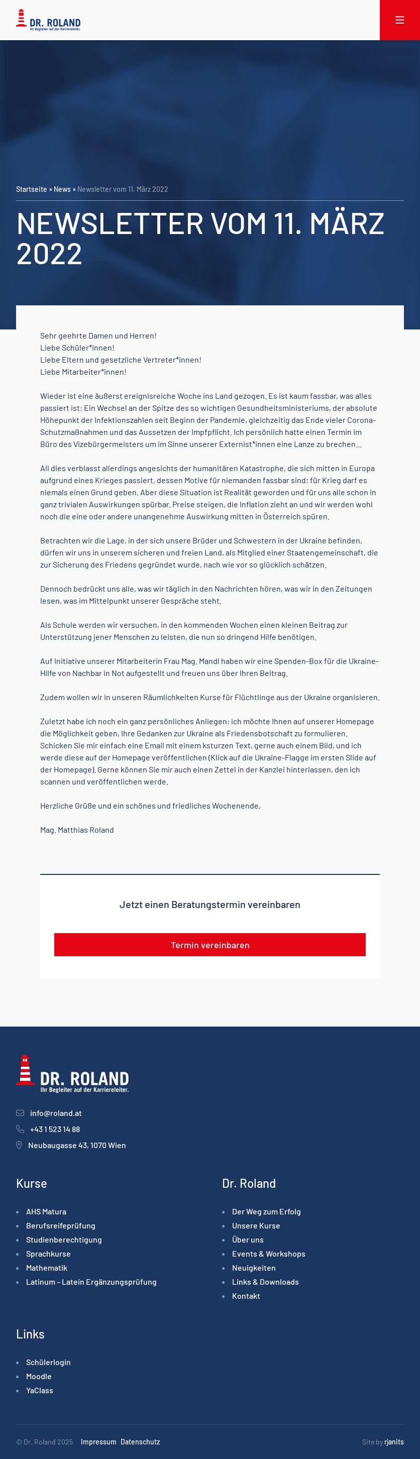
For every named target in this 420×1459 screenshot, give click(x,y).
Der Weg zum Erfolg (266, 1211)
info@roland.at (56, 1112)
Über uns (248, 1239)
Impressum (99, 1441)
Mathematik (46, 1267)
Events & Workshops (268, 1253)
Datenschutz (140, 1441)
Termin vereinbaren (210, 944)
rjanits (394, 1441)
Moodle (39, 1376)
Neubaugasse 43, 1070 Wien (77, 1145)
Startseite (31, 189)
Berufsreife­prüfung (60, 1225)
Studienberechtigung (64, 1239)
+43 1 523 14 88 (55, 1129)
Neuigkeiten (254, 1267)
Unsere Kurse (256, 1225)
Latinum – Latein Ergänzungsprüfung (91, 1281)
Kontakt (246, 1295)
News (62, 189)
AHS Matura (46, 1211)
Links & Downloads (265, 1281)
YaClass (39, 1390)
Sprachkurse (48, 1253)
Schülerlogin (48, 1362)
